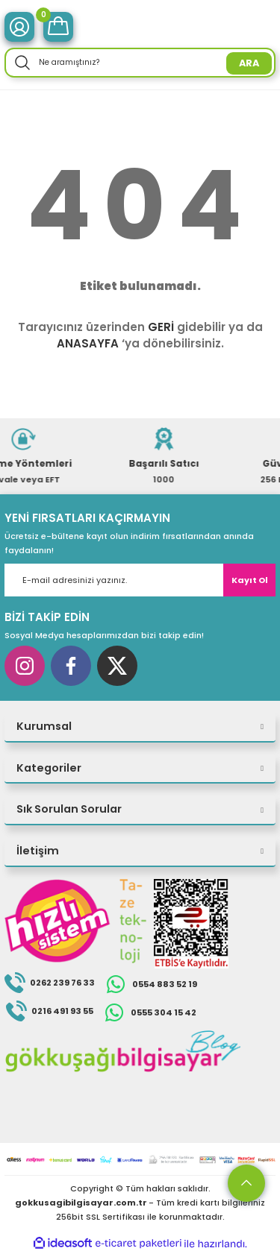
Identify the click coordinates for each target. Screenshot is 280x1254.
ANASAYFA (88, 343)
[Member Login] (19, 27)
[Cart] (58, 27)
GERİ (161, 327)
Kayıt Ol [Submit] (249, 580)
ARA (249, 63)
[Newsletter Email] (140, 580)
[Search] (140, 63)
